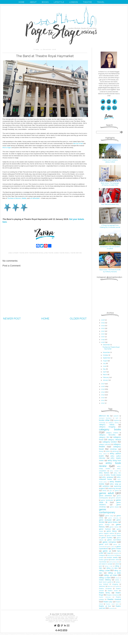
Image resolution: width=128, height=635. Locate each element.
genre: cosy (109, 516)
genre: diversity (113, 518)
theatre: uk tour (105, 606)
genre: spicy (110, 546)
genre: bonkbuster (107, 500)
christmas (113, 449)
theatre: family (104, 593)
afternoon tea (104, 416)
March (105, 374)
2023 (103, 328)
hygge (109, 553)
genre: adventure (105, 496)
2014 (103, 392)
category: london (109, 442)
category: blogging (107, 427)
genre (117, 490)
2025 (103, 323)
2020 (103, 336)
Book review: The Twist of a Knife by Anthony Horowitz (110, 269)
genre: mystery (107, 537)
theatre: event (113, 590)
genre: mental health (114, 535)
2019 (103, 339)
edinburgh (115, 451)
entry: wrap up (115, 484)
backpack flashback (105, 418)
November (106, 352)
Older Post (78, 318)
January (106, 380)
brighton (116, 420)
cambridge (102, 422)
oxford (117, 564)
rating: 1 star (108, 566)
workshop (112, 608)
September (107, 358)
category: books (110, 429)
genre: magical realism (106, 533)
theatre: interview (105, 597)
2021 (103, 334)
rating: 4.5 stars (110, 575)
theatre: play (108, 602)
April (104, 372)
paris (100, 566)
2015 (103, 389)
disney (101, 451)
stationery (102, 586)
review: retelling (105, 580)
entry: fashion (104, 473)
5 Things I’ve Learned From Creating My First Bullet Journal (110, 225)
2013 (103, 395)
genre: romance (109, 542)
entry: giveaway (107, 477)
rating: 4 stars (114, 573)
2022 (103, 331)
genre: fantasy (113, 522)
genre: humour (105, 529)
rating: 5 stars (104, 577)
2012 (103, 397)
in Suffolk (110, 248)
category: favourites (107, 435)
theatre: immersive (113, 595)
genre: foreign (104, 524)
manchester (103, 562)
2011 (103, 400)
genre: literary (112, 531)
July (104, 363)
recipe (117, 578)
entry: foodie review (113, 475)
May (104, 369)
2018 (103, 342)
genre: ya (107, 551)
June (104, 366)
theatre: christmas (105, 588)
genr (111, 490)
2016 (103, 386)
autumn (116, 416)
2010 (103, 403)
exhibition (106, 486)
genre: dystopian (105, 520)
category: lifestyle (114, 440)
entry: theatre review (31, 252)
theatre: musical (64, 252)
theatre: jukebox (53, 252)
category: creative (112, 432)
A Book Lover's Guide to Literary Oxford (110, 160)
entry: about (103, 453)
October (106, 355)
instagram (102, 555)
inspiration (116, 553)
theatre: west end (76, 252)
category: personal (105, 444)
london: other (114, 559)
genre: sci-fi (103, 544)
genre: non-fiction (114, 540)
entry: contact (114, 471)
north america (113, 562)
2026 (103, 320)
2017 (103, 383)
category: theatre (18, 252)
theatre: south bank (112, 604)
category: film (104, 437)
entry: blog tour (114, 460)
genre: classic (114, 507)
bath (117, 418)
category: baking (113, 422)
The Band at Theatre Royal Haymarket (111, 348)
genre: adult (106, 493)
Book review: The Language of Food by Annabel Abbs (110, 183)
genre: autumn (116, 498)
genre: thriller (116, 548)
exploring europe (114, 488)
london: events (112, 557)
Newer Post (12, 318)
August (105, 361)
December (106, 345)
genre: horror (114, 527)
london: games (103, 559)
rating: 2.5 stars (112, 568)
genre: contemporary (107, 511)
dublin (108, 451)
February (106, 377)
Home (45, 318)
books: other (104, 420)
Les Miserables (35, 198)
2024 (103, 325)
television (110, 586)
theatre (117, 586)
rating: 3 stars (43, 252)
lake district (111, 555)
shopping (115, 584)
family (104, 490)
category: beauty (106, 424)
